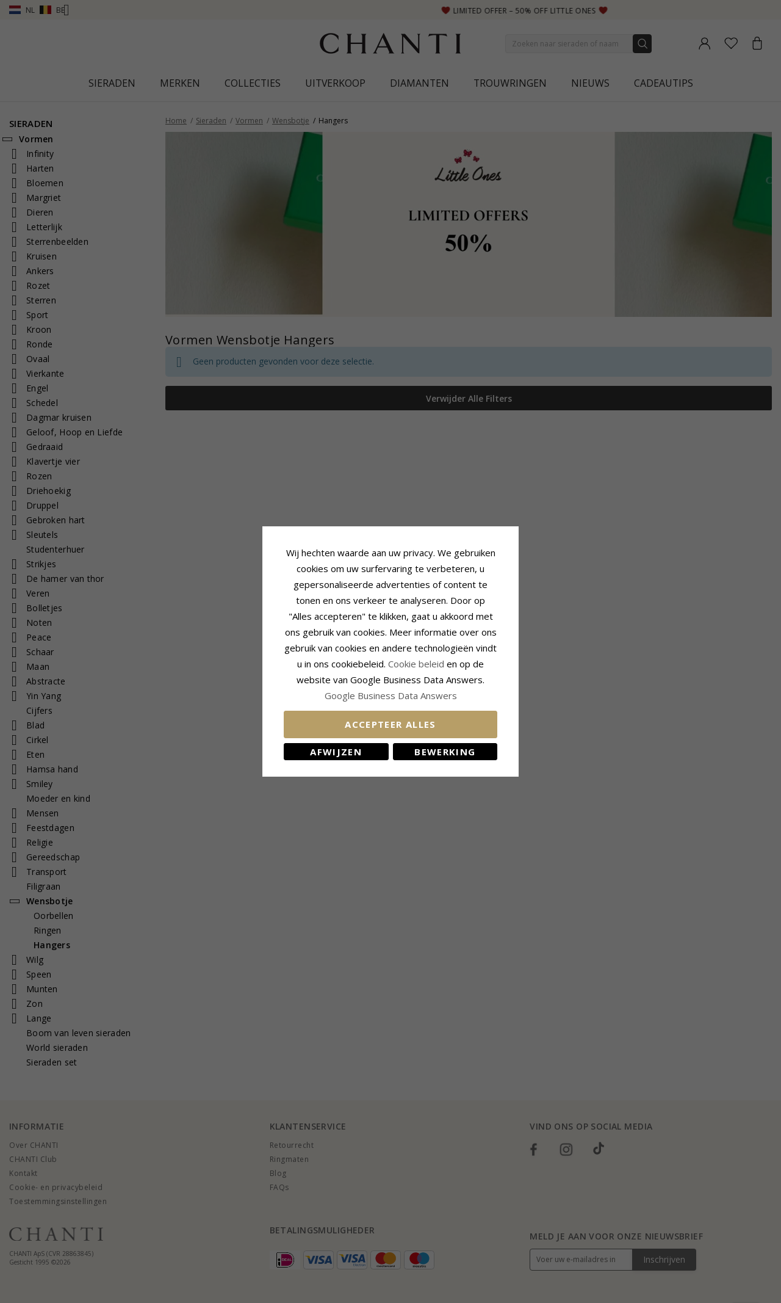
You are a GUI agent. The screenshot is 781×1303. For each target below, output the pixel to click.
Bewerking (444, 752)
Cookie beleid (417, 664)
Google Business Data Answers (391, 695)
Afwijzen (336, 752)
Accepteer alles (390, 724)
